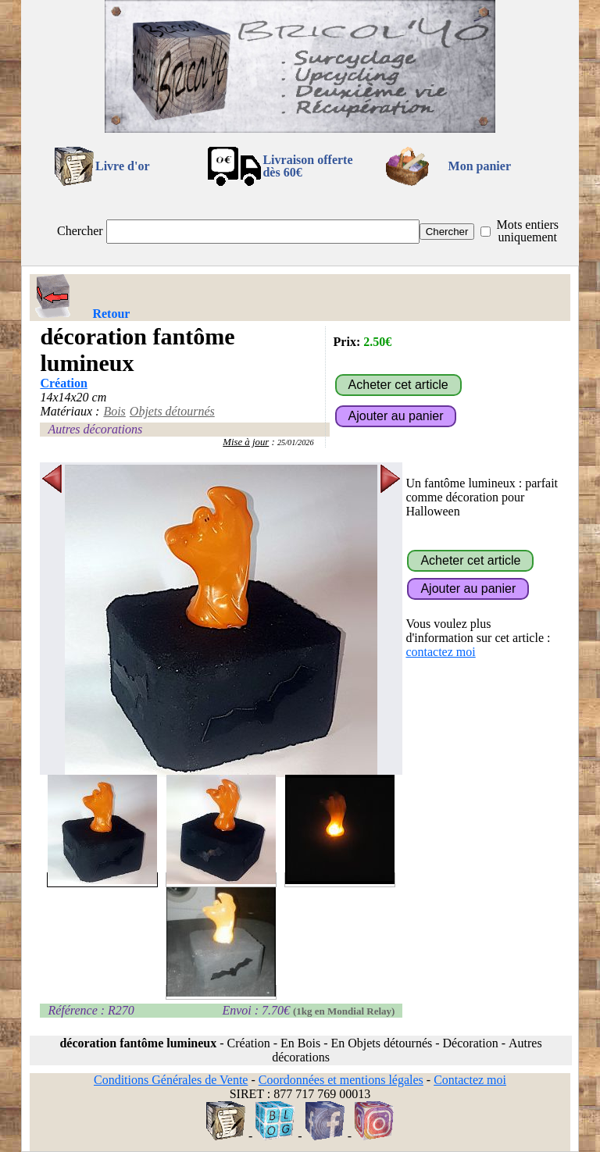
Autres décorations (95, 429)
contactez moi (440, 651)
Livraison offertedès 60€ (307, 166)
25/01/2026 (295, 442)
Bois (114, 411)
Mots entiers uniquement (527, 231)
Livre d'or (122, 166)
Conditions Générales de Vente (171, 1079)
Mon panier (479, 166)
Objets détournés (172, 411)
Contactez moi (470, 1079)
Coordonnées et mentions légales (341, 1079)
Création (63, 383)
